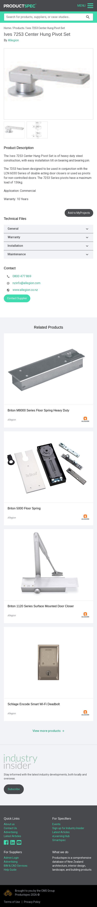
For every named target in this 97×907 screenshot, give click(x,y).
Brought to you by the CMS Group (35, 890)
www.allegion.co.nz (25, 290)
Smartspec (59, 840)
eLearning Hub (61, 836)
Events (56, 824)
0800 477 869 (22, 276)
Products (18, 28)
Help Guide (10, 869)
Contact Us (10, 828)
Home (7, 28)
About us (9, 824)
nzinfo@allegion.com (26, 283)
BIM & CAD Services (15, 865)
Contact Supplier (17, 298)
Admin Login (11, 857)
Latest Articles (12, 836)
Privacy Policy (32, 901)
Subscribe (14, 789)
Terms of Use (12, 901)
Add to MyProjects (79, 212)
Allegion (13, 40)
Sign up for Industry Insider (68, 828)
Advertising (10, 832)
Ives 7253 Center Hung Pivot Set (45, 28)
